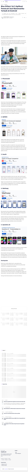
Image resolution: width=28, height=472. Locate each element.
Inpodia (6, 1)
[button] (23, 1)
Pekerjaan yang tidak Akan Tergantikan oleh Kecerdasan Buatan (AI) (14, 401)
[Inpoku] (6, 400)
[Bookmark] (26, 1)
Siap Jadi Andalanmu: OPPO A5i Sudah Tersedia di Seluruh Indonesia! (14, 408)
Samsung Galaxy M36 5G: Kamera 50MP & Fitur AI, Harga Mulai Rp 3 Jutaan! (14, 419)
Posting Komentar (14, 308)
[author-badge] (11, 16)
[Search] (24, 1)
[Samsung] (9, 416)
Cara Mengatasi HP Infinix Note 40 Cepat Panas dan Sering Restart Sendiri (14, 424)
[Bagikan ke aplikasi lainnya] (26, 17)
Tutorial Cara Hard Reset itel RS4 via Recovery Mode (12, 413)
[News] (9, 407)
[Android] (7, 407)
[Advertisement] (14, 27)
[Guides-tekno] (10, 422)
